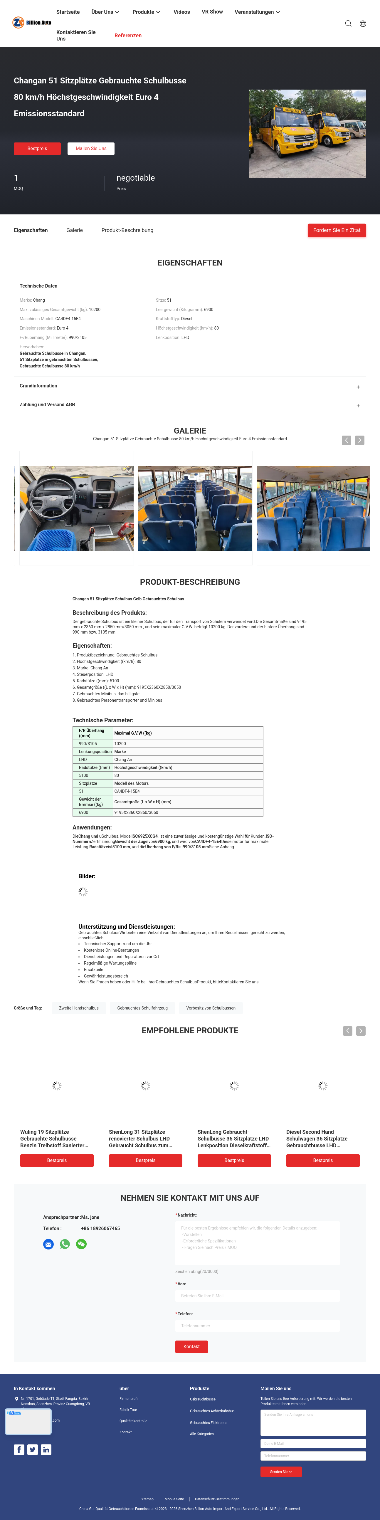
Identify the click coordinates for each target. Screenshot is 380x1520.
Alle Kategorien (202, 1434)
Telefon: (185, 1313)
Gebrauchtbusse (203, 1399)
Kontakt (192, 1346)
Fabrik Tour (128, 1410)
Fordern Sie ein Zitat (337, 230)
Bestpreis (37, 148)
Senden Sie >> (281, 1472)
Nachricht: (187, 1215)
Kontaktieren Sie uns (240, 982)
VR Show (212, 12)
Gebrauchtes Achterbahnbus (212, 1411)
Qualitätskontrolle (133, 1421)
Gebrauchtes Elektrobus (208, 1423)
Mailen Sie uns (91, 148)
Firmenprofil (129, 1399)
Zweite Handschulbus (79, 1008)
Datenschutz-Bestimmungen (217, 1499)
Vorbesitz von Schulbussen (211, 1008)
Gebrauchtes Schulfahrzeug (142, 1008)
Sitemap (147, 1499)
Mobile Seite (174, 1499)
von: (182, 1283)
